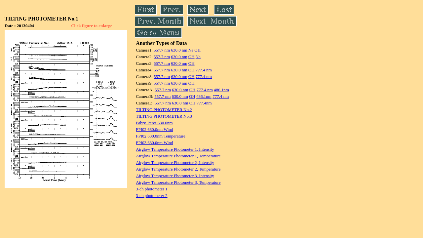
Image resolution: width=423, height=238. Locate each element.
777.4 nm (204, 69)
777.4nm (204, 102)
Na (190, 50)
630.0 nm (179, 50)
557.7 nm (162, 50)
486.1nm (221, 89)
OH (197, 50)
